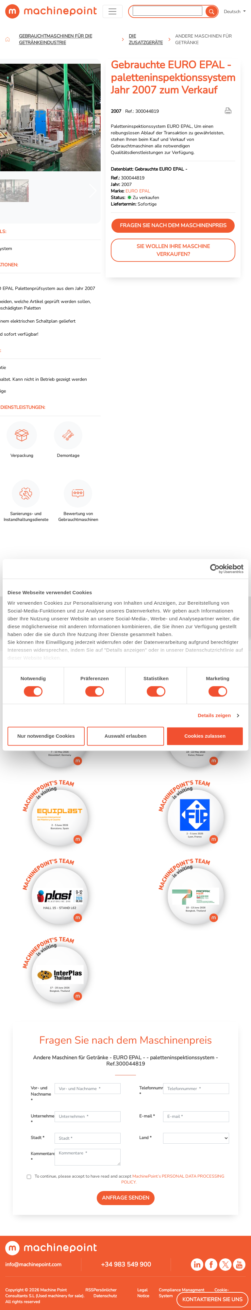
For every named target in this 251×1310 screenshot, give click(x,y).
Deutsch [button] (233, 11)
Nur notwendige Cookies (46, 736)
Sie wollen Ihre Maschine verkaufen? (173, 250)
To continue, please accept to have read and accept (129, 1179)
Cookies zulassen (205, 736)
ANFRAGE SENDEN (125, 1197)
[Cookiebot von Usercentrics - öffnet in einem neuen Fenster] (214, 569)
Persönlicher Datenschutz (105, 1293)
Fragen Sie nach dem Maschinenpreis (173, 225)
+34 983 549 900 (126, 1264)
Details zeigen (214, 715)
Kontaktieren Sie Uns (212, 1299)
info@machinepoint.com (33, 1264)
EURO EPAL (138, 191)
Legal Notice (143, 1293)
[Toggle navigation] (113, 11)
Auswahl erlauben (125, 736)
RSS (89, 1290)
